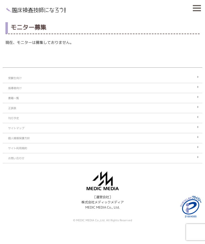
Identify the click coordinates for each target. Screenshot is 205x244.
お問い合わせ (16, 158)
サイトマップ (16, 128)
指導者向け (15, 88)
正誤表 (12, 108)
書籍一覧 (13, 98)
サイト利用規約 (17, 148)
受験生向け (15, 78)
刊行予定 (13, 118)
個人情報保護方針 (19, 138)
